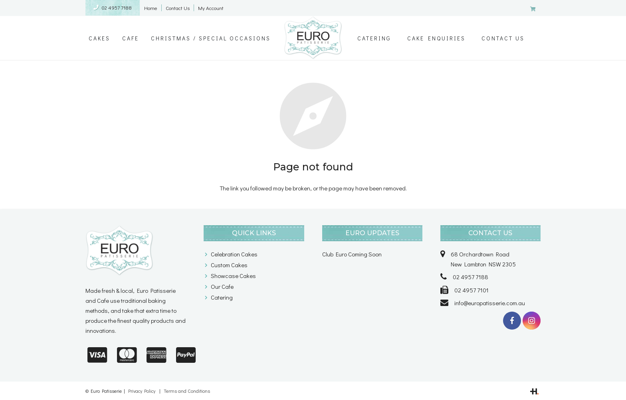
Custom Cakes (229, 265)
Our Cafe (222, 286)
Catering (222, 297)
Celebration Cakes (234, 254)
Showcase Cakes (233, 276)
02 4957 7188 (117, 7)
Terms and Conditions (187, 391)
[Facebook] (512, 321)
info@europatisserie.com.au (489, 303)
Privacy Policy (141, 391)
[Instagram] (532, 321)
